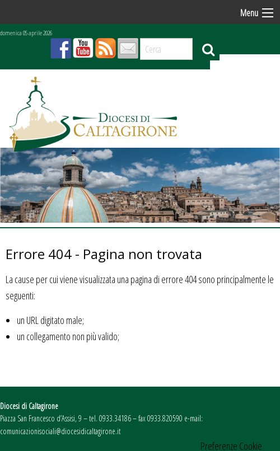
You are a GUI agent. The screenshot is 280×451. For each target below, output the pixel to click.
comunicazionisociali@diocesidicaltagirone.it (60, 431)
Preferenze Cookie (231, 446)
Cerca (208, 49)
